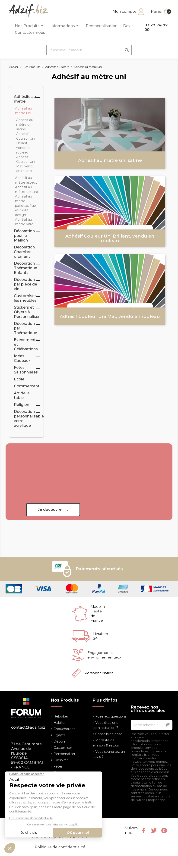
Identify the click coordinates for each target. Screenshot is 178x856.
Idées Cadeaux (22, 358)
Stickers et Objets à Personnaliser (27, 312)
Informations (65, 25)
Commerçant (26, 386)
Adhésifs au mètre (25, 98)
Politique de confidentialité (60, 847)
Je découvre (50, 509)
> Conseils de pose (107, 734)
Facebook (143, 830)
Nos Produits (30, 25)
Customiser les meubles (25, 298)
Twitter (154, 830)
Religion (21, 404)
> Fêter (56, 766)
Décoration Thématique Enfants (25, 268)
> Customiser (61, 748)
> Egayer (58, 735)
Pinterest (164, 830)
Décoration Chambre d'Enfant (24, 252)
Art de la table (22, 395)
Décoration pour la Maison (24, 235)
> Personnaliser (63, 754)
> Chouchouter (63, 729)
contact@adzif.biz (27, 727)
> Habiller (58, 723)
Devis (128, 26)
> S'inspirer (59, 760)
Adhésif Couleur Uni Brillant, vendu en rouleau (25, 143)
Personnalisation (102, 26)
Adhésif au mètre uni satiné (24, 124)
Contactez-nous (30, 32)
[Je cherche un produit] (89, 50)
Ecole (19, 379)
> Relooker (59, 716)
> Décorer (59, 741)
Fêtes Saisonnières (26, 369)
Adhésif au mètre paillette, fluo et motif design (25, 205)
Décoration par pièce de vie (25, 284)
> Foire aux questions (109, 716)
